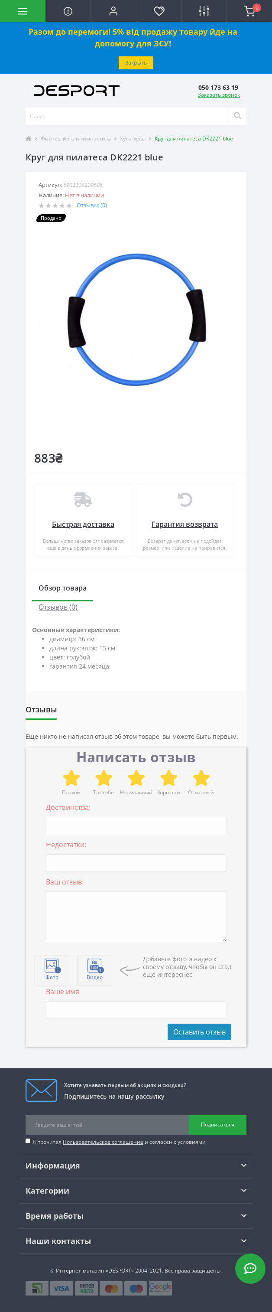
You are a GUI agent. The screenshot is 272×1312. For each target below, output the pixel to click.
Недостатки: (66, 844)
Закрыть (136, 62)
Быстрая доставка (83, 524)
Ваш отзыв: (65, 882)
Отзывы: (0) (92, 205)
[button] (113, 11)
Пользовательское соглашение (103, 1142)
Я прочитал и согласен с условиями (119, 1142)
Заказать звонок (219, 94)
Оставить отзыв (199, 1032)
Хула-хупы (133, 138)
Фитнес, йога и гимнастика (76, 138)
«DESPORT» (120, 1270)
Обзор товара (63, 588)
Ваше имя (62, 991)
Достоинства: (68, 807)
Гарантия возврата (185, 524)
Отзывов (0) (58, 607)
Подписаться (217, 1124)
